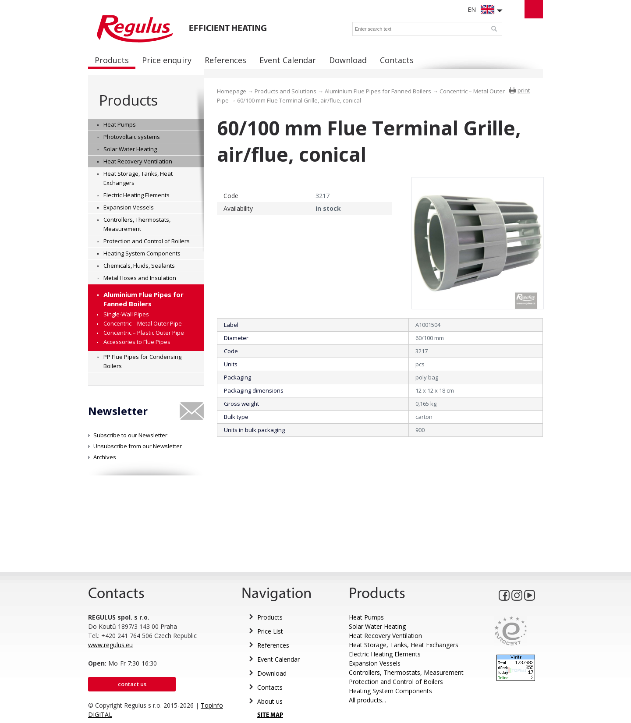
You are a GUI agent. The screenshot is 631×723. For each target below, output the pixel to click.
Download (272, 673)
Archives (104, 457)
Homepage (231, 91)
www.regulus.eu (110, 645)
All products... (367, 700)
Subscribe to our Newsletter (130, 435)
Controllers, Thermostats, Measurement (406, 672)
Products (128, 100)
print (524, 90)
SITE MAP (270, 715)
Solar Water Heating (377, 626)
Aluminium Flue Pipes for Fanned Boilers (378, 91)
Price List (270, 631)
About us (270, 701)
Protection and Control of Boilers (396, 681)
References (273, 645)
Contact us (132, 684)
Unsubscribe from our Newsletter (137, 446)
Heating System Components (390, 691)
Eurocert (510, 630)
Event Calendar (278, 659)
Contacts (270, 687)
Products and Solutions (285, 91)
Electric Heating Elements (385, 654)
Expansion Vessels (375, 663)
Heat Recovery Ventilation (385, 635)
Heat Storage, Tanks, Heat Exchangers (403, 645)
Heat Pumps (366, 617)
